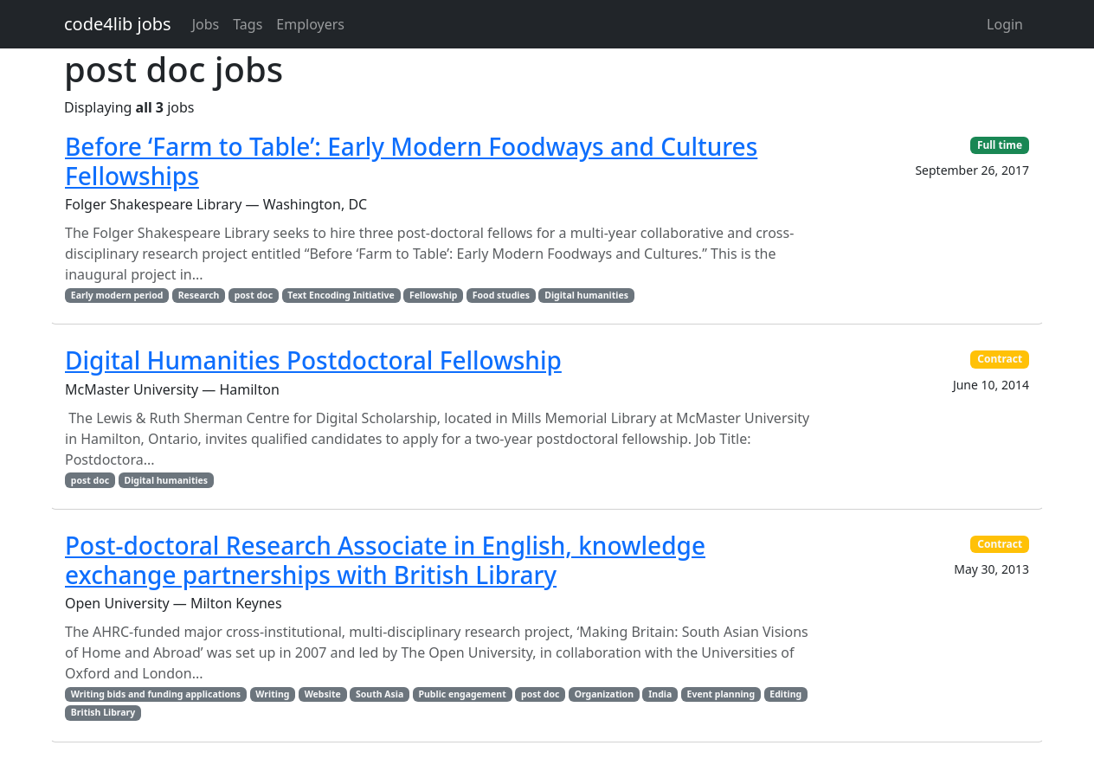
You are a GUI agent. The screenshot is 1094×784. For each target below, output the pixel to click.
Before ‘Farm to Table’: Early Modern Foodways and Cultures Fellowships (411, 161)
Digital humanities (586, 295)
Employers (310, 24)
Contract (999, 358)
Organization (604, 694)
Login (1005, 24)
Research (199, 295)
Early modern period (117, 295)
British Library (103, 712)
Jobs (206, 24)
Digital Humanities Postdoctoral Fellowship (313, 360)
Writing (272, 694)
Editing (785, 694)
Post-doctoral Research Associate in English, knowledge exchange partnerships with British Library (385, 560)
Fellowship (433, 295)
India (660, 694)
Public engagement (462, 694)
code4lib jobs (117, 23)
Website (323, 694)
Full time (999, 145)
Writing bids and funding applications (156, 694)
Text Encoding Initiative (340, 295)
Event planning (721, 694)
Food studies (501, 295)
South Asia (379, 694)
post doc (254, 295)
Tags (247, 24)
